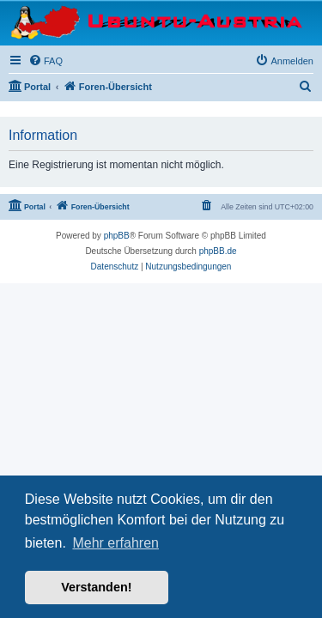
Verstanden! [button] (96, 587)
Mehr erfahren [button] (115, 543)
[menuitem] (45, 61)
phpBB (117, 235)
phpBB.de (218, 251)
